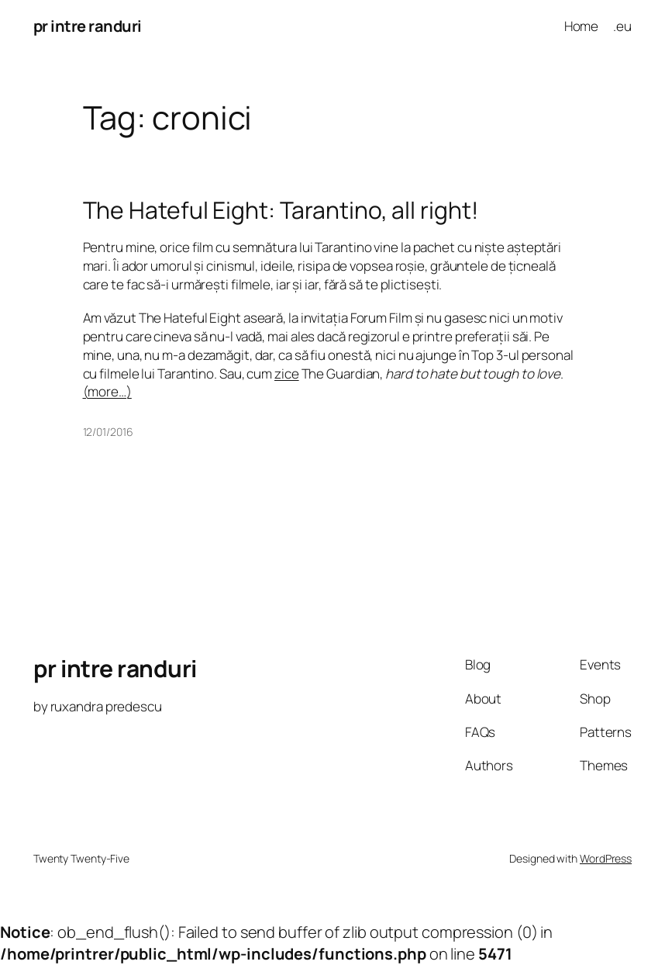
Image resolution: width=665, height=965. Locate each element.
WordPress (606, 858)
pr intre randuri (87, 26)
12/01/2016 (108, 431)
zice (286, 373)
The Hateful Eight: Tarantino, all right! (280, 210)
